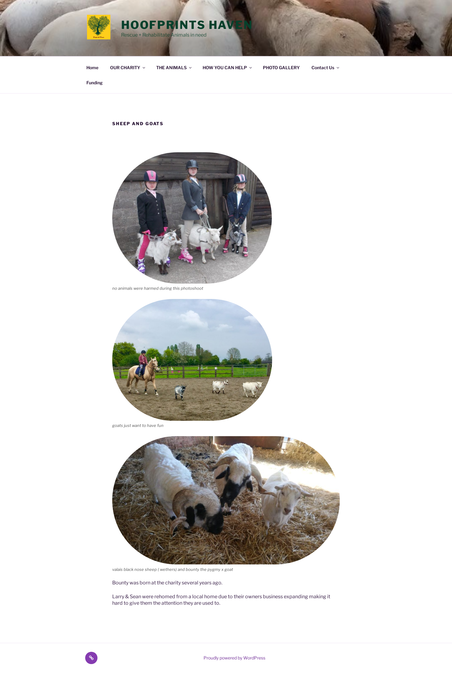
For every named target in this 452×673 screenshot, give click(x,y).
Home (92, 67)
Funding (94, 82)
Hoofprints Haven (187, 25)
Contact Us (325, 67)
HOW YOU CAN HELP (228, 67)
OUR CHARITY (128, 67)
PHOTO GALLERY (281, 67)
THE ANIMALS (174, 67)
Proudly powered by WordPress (234, 657)
